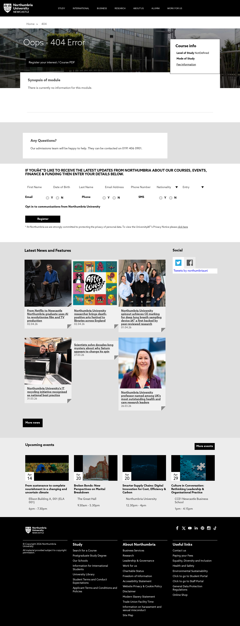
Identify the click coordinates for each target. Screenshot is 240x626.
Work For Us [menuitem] (174, 9)
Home (30, 24)
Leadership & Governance (138, 561)
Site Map (128, 615)
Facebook (190, 263)
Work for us (130, 566)
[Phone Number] (141, 187)
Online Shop (180, 595)
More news (32, 422)
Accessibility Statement (137, 581)
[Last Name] (90, 187)
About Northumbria (139, 545)
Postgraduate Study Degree (89, 556)
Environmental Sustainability (190, 571)
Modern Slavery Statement (139, 597)
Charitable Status (133, 571)
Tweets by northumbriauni (191, 270)
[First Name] (38, 187)
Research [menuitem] (120, 9)
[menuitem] (22, 55)
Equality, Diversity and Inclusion (192, 561)
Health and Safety (183, 566)
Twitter (178, 263)
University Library (83, 574)
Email (28, 197)
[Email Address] (116, 187)
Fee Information (186, 65)
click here (183, 227)
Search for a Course (85, 551)
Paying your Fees (183, 556)
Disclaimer (129, 591)
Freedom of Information (137, 576)
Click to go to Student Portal (190, 576)
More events (204, 446)
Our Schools (80, 561)
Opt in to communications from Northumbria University (62, 206)
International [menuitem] (81, 9)
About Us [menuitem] (138, 9)
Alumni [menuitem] (155, 9)
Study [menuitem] (61, 9)
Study (77, 545)
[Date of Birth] (64, 187)
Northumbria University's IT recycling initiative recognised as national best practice (47, 392)
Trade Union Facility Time (138, 602)
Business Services (133, 551)
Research (128, 556)
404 (44, 24)
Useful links (182, 545)
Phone (86, 197)
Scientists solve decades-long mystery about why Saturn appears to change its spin (93, 348)
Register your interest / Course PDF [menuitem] (52, 62)
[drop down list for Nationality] (167, 187)
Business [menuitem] (102, 9)
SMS (141, 197)
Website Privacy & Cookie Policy (142, 586)
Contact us (179, 551)
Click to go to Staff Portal (188, 581)
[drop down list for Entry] (193, 187)
